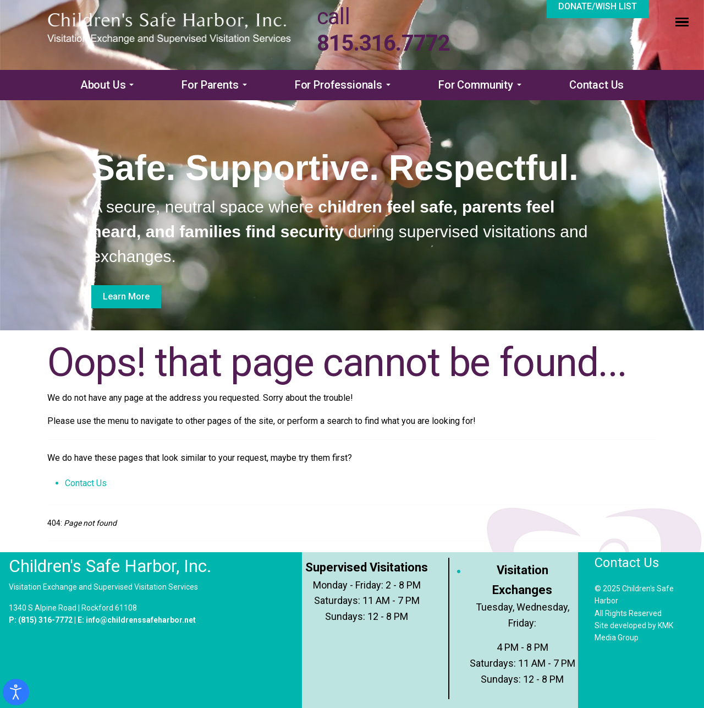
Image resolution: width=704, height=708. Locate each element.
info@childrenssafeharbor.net (141, 620)
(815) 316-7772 (45, 620)
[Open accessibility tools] (16, 692)
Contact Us (86, 483)
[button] (109, 85)
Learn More (126, 296)
